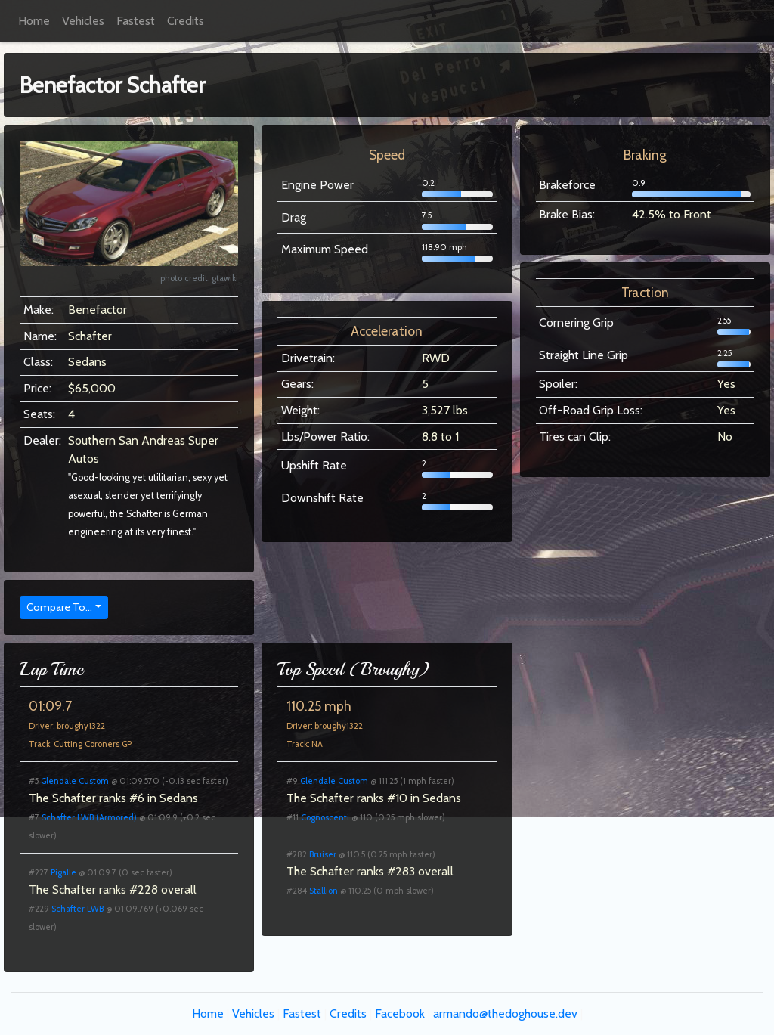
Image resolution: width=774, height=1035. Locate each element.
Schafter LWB (77, 908)
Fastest (135, 21)
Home (34, 21)
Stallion (323, 890)
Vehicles (83, 21)
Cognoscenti (325, 817)
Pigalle (63, 872)
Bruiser (322, 854)
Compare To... (59, 607)
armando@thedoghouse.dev (505, 1013)
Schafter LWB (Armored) (89, 817)
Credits (185, 21)
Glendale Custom (75, 781)
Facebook (400, 1013)
